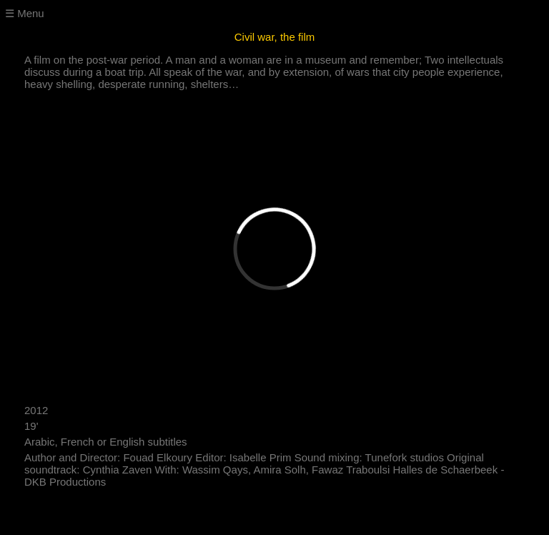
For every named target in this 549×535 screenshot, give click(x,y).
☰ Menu (24, 13)
